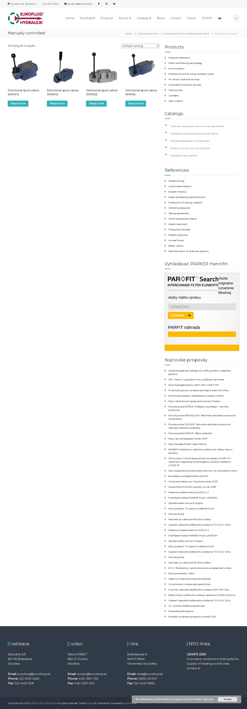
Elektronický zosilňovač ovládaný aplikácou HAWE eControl (201, 595)
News (161, 18)
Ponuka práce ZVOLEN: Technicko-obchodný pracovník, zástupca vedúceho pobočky (199, 426)
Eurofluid (86, 18)
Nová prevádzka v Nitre (181, 573)
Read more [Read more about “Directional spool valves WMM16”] (57, 103)
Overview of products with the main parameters (197, 126)
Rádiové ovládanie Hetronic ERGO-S (188, 492)
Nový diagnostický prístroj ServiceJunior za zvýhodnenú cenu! (202, 470)
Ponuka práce (176, 513)
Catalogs (143, 18)
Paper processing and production (186, 197)
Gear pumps (175, 90)
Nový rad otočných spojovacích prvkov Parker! (194, 401)
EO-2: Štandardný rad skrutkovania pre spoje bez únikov (200, 568)
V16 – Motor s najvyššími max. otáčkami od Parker (196, 379)
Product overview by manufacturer (190, 148)
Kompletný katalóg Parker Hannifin (188, 476)
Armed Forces (176, 240)
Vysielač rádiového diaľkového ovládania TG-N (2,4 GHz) (199, 524)
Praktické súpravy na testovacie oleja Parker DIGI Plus (198, 390)
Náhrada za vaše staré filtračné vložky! (189, 519)
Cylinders (173, 95)
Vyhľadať (177, 315)
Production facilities (179, 229)
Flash (90, 703)
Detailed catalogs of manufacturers (189, 140)
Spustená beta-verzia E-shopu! (185, 503)
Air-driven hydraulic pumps (183, 79)
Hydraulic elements (148, 33)
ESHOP (207, 18)
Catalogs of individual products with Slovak (194, 133)
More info (208, 699)
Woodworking (176, 180)
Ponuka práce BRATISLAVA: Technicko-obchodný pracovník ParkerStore (202, 417)
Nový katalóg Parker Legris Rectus (187, 444)
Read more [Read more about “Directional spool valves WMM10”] (18, 103)
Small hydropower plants (182, 218)
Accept (227, 699)
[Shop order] (140, 46)
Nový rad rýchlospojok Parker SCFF (188, 438)
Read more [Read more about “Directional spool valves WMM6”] (135, 103)
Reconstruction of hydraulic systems (188, 251)
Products (107, 18)
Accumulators (176, 68)
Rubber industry (177, 191)
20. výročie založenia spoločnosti (186, 605)
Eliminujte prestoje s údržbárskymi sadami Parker (196, 395)
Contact (175, 18)
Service (124, 18)
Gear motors (175, 100)
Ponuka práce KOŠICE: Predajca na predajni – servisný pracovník (198, 408)
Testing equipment (178, 213)
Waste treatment (177, 224)
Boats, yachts (175, 245)
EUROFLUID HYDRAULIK (43, 703)
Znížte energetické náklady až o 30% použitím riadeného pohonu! (199, 372)
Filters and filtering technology (185, 63)
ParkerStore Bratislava (181, 611)
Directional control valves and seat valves (186, 33)
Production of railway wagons (185, 202)
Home (70, 18)
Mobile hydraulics (178, 234)
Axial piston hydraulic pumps (184, 84)
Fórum (191, 18)
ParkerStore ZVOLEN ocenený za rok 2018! (192, 486)
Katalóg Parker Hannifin (183, 155)
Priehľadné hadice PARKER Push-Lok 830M (192, 497)
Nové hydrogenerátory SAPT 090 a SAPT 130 (193, 384)
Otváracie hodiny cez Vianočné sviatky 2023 (193, 481)
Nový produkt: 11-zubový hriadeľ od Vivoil (191, 508)
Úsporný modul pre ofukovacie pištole (189, 578)
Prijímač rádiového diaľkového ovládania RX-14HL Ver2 (198, 589)
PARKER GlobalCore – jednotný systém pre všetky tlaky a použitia (200, 451)
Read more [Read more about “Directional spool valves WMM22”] (96, 103)
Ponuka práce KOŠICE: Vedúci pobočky (190, 433)
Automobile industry (180, 186)
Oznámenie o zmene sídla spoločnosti (189, 584)
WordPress (131, 703)
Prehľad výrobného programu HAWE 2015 (192, 616)
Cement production (179, 207)
